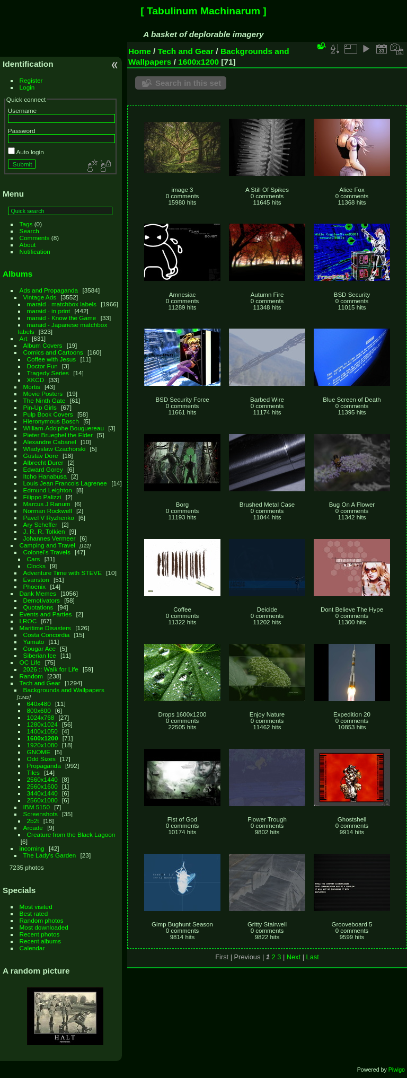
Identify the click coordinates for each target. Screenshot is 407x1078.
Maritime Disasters (45, 627)
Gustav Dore (40, 455)
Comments (35, 237)
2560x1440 (42, 779)
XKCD (36, 379)
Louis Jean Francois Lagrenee (65, 483)
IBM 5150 (36, 806)
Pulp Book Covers (48, 414)
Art (24, 338)
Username (22, 110)
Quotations (38, 607)
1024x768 (41, 717)
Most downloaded (44, 927)
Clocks (36, 565)
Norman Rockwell (47, 510)
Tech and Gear (40, 682)
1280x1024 (42, 724)
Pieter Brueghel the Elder (58, 434)
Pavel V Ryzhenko (48, 517)
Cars (33, 558)
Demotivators (41, 600)
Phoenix (34, 586)
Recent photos (40, 934)
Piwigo (396, 1069)
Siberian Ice (39, 655)
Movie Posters (43, 393)
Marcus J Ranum (46, 503)
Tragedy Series (48, 372)
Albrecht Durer (43, 462)
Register (31, 80)
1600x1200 (42, 738)
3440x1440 (42, 793)
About (28, 244)
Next (293, 957)
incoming (32, 848)
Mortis (31, 386)
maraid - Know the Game (61, 317)
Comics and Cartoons (53, 352)
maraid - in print (48, 310)
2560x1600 (42, 786)
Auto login (26, 151)
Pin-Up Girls (40, 407)
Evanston (36, 579)
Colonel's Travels (46, 552)
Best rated (34, 913)
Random (31, 676)
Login (27, 87)
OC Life (30, 662)
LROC (28, 620)
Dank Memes (38, 593)
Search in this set (188, 82)
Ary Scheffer (40, 524)
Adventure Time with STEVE (62, 572)
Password (22, 130)
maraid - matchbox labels (61, 304)
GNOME (38, 751)
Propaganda (44, 765)
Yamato (34, 641)
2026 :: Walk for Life (50, 669)
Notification (35, 251)
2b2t (33, 820)
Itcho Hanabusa (45, 476)
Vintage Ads (40, 297)
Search (29, 230)
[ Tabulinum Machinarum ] (203, 10)
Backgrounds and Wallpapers (63, 689)
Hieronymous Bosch (51, 421)
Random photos (42, 920)
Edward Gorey (43, 469)
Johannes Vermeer (49, 538)
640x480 (39, 703)
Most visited (36, 906)
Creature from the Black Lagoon (71, 834)
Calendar (32, 947)
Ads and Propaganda (49, 290)
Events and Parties (46, 614)
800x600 (39, 710)
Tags (26, 223)
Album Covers (43, 345)
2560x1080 (42, 800)
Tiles (33, 772)
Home (139, 51)
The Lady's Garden (49, 855)
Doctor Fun (42, 366)
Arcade (33, 827)
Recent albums (40, 941)
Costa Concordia (46, 634)
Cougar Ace (39, 648)
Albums (17, 273)
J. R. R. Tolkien (44, 531)
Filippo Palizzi (42, 496)
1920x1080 (42, 744)
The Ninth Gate (44, 400)
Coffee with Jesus (51, 359)
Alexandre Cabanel (49, 441)
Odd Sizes (41, 758)
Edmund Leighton (47, 490)
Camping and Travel (47, 545)
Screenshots (40, 813)
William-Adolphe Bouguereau (63, 428)
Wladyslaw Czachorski (54, 448)
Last (312, 957)
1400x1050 (42, 731)
